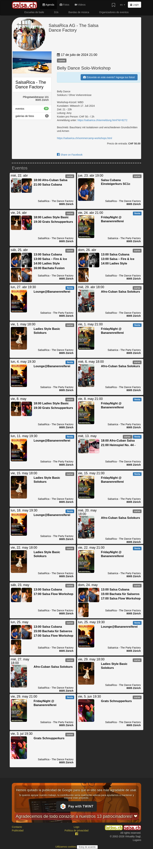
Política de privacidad (76, 830)
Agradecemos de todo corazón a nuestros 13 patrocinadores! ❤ (76, 816)
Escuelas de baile (34, 12)
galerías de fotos (32, 115)
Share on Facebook (69, 154)
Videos (80, 4)
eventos (32, 108)
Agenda (48, 4)
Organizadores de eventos (114, 12)
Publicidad (18, 830)
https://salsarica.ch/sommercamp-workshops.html (84, 138)
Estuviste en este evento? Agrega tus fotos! (109, 77)
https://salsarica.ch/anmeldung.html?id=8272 (102, 120)
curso (61, 60)
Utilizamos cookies (66, 846)
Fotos (64, 4)
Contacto (17, 826)
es (122, 4)
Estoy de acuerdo (87, 847)
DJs (56, 12)
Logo (76, 826)
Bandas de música (78, 12)
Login (134, 4)
